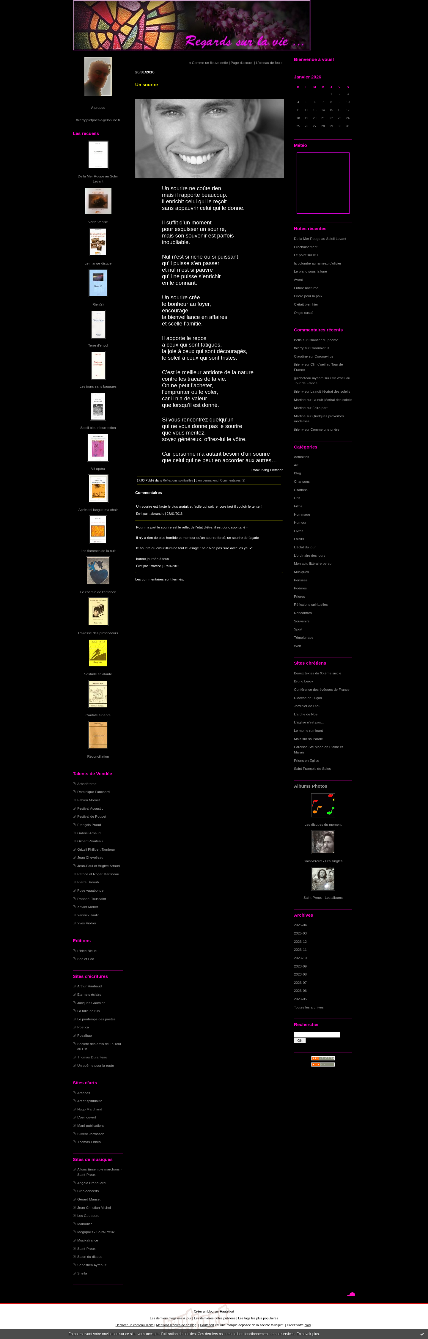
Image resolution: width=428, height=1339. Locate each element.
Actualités (301, 457)
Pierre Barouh (88, 882)
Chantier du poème (323, 340)
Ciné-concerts (88, 1191)
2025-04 (300, 925)
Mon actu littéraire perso (312, 563)
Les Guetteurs (88, 1215)
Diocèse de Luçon (308, 698)
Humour (300, 522)
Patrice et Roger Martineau (98, 874)
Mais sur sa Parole (308, 739)
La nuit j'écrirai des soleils (330, 391)
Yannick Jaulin (88, 915)
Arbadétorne (87, 784)
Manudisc (84, 1224)
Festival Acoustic (90, 808)
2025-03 (300, 933)
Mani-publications (90, 1125)
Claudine (301, 356)
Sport (298, 629)
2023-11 (300, 949)
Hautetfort (227, 1311)
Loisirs (299, 539)
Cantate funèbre (98, 715)
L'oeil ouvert (86, 1117)
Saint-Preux (86, 1248)
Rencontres (303, 613)
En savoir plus (307, 1334)
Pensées (301, 580)
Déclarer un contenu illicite (135, 1325)
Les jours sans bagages (98, 386)
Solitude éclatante (98, 674)
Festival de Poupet (91, 816)
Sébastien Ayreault (91, 1265)
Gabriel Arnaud (88, 833)
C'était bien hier (306, 304)
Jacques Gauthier (91, 1003)
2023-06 (300, 990)
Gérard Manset (88, 1199)
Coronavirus (320, 348)
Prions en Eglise (306, 760)
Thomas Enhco (89, 1142)
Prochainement (305, 247)
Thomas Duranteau (92, 1057)
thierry (299, 348)
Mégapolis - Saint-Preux (95, 1232)
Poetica (83, 1027)
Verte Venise (98, 222)
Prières (299, 596)
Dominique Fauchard (93, 792)
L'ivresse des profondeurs (98, 633)
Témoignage (303, 637)
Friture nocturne (306, 288)
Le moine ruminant (308, 730)
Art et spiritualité (89, 1101)
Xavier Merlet (87, 907)
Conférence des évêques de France (322, 689)
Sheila (82, 1273)
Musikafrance (87, 1240)
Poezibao (84, 1035)
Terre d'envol (98, 345)
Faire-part (320, 408)
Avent (298, 279)
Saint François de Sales (312, 768)
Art (296, 465)
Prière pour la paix (308, 296)
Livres (298, 531)
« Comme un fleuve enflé (208, 62)
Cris (297, 498)
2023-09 (300, 966)
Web (297, 646)
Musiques (301, 572)
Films (298, 506)
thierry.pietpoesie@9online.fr (98, 120)
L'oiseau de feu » (269, 62)
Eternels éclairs (89, 994)
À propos (98, 107)
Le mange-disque (98, 263)
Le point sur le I (306, 255)
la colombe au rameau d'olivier (317, 263)
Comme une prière (325, 429)
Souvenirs (301, 621)
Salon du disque (89, 1256)
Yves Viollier (86, 923)
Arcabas (83, 1093)
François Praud (89, 825)
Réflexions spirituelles (311, 604)
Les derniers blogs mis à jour (170, 1318)
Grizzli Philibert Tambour (96, 849)
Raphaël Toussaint (91, 899)
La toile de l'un (88, 1011)
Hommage (302, 514)
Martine (300, 400)
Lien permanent (207, 480)
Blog (297, 473)
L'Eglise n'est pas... (309, 722)
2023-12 (300, 941)
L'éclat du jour (305, 547)
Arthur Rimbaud (89, 986)
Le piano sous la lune (310, 271)
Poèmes (300, 588)
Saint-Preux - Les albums (323, 897)
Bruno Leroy (303, 681)
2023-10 (300, 958)
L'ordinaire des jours (309, 555)
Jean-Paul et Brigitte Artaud (98, 866)
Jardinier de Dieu (307, 706)
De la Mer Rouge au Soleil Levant (320, 238)
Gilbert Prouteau (90, 841)
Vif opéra (98, 469)
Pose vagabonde (90, 890)
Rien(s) (98, 304)
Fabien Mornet (88, 800)
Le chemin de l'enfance (98, 592)
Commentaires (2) (233, 480)
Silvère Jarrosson (90, 1134)
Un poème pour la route (95, 1065)
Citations (301, 490)
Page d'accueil (242, 62)
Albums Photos (310, 786)
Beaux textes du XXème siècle (317, 673)
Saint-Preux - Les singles (323, 861)
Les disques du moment (323, 824)
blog (308, 1325)
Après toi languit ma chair (98, 510)
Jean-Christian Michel (94, 1207)
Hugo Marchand (89, 1109)
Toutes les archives (309, 1007)
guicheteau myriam (308, 378)
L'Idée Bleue (87, 951)
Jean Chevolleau (90, 857)
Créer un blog (203, 1311)
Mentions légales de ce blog (176, 1325)
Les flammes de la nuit (98, 551)
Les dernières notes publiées (214, 1318)
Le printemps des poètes (96, 1019)
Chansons (302, 481)
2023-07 (300, 982)
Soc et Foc (85, 959)
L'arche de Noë (305, 714)
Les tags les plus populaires (258, 1318)
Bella (298, 340)
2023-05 (300, 999)
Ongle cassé (303, 312)
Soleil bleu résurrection (98, 427)
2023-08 (300, 974)
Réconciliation (98, 756)
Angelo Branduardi (91, 1183)
